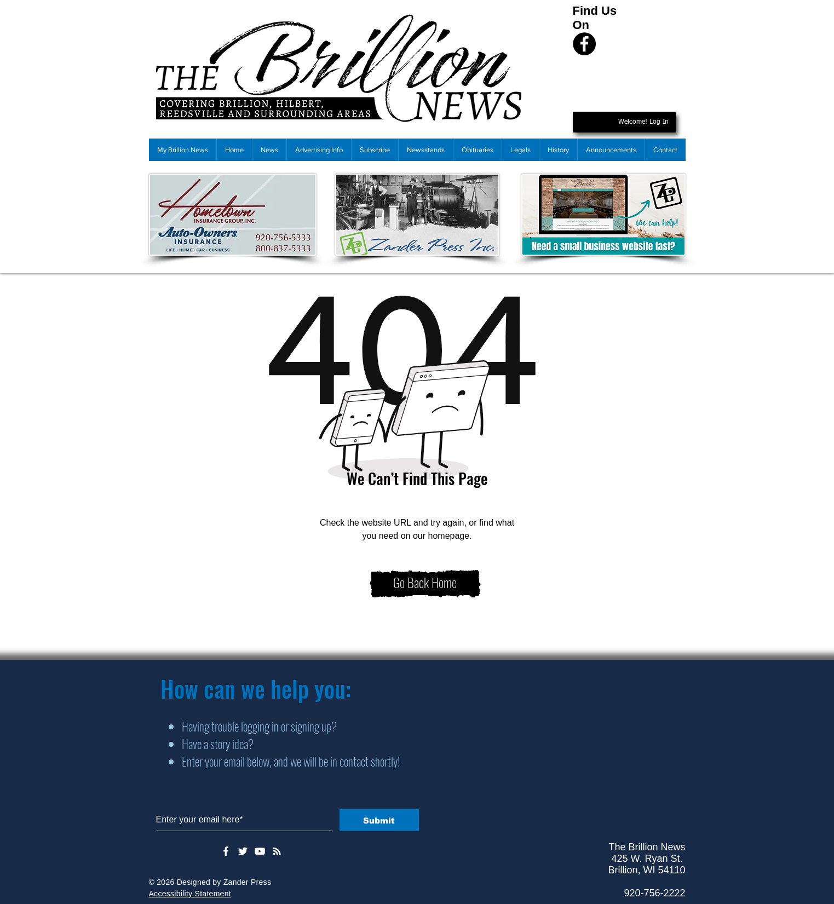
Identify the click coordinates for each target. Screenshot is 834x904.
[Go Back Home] (425, 583)
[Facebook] (584, 43)
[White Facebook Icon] (226, 851)
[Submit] (379, 820)
